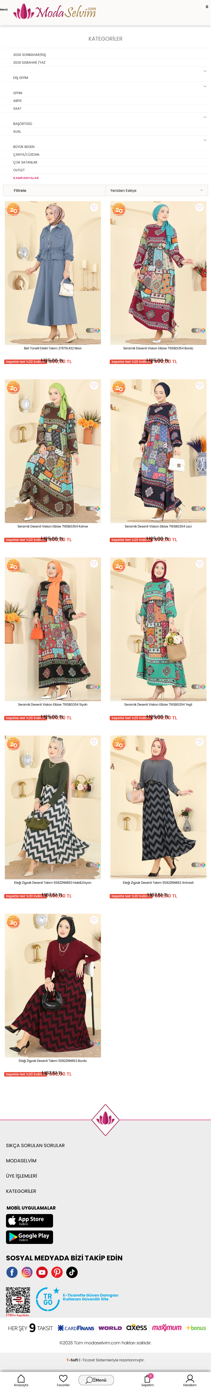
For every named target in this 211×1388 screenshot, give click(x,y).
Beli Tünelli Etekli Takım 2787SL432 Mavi (53, 348)
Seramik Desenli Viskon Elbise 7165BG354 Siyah (52, 704)
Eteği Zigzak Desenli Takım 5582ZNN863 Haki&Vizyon (52, 883)
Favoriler (63, 1380)
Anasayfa (21, 1380)
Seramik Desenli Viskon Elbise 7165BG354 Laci (158, 526)
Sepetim (147, 1380)
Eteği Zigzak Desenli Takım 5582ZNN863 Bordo (53, 1061)
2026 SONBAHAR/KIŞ (29, 54)
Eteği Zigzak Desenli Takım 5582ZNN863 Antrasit (158, 883)
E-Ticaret (87, 1360)
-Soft (73, 1360)
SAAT (17, 108)
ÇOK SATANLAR (25, 162)
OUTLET (19, 170)
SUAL (17, 131)
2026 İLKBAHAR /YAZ (29, 62)
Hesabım (190, 1380)
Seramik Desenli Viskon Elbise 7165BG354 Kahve (52, 526)
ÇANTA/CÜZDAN (26, 154)
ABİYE (17, 100)
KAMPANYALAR (26, 177)
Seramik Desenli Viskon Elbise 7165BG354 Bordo (158, 348)
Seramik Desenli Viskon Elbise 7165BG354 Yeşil (158, 704)
